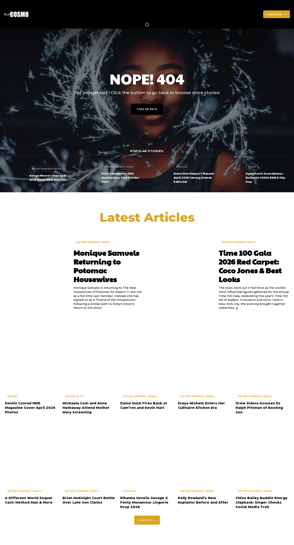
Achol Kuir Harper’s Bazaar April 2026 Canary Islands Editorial (194, 177)
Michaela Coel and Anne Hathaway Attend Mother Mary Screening (85, 407)
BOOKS (13, 396)
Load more (147, 520)
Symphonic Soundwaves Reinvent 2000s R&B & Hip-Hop (266, 177)
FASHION (181, 166)
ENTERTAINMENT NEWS (46, 168)
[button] (147, 24)
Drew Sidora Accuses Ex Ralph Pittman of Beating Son (259, 407)
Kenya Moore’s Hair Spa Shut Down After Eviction (47, 177)
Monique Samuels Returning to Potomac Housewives (106, 266)
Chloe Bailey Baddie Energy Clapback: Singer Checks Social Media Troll (261, 502)
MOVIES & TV (74, 396)
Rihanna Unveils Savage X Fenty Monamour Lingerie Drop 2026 (144, 502)
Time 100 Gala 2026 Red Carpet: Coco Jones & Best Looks (250, 266)
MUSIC (252, 166)
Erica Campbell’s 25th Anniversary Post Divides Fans (120, 177)
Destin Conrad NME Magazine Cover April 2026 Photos (30, 407)
